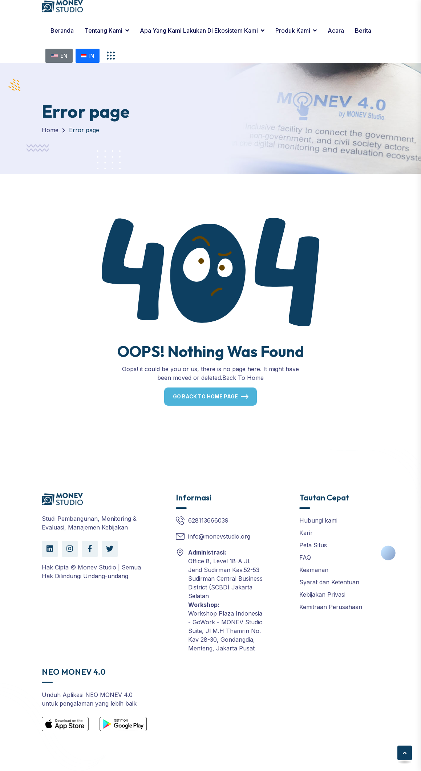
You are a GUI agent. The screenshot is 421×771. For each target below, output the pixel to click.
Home (50, 130)
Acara (336, 30)
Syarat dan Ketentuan (329, 582)
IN (87, 56)
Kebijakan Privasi (322, 594)
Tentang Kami (103, 30)
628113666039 (208, 520)
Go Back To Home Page (205, 396)
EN (59, 56)
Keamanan (313, 569)
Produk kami (292, 30)
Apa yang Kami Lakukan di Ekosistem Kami (199, 30)
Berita (363, 30)
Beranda (62, 30)
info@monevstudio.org (219, 536)
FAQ (305, 557)
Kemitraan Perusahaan (330, 606)
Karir (306, 532)
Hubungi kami (318, 520)
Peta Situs (313, 545)
